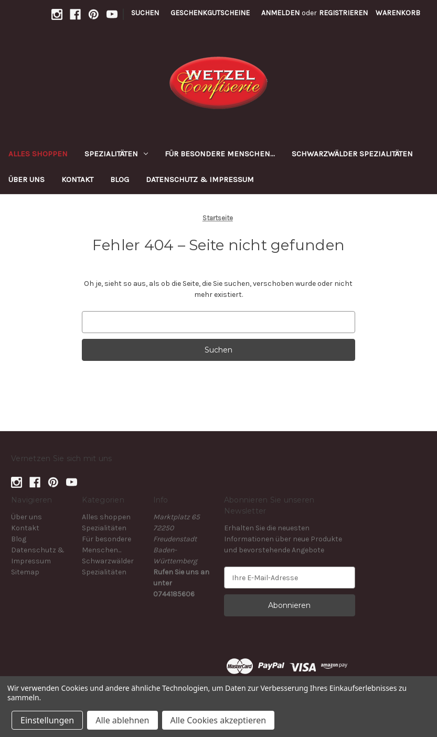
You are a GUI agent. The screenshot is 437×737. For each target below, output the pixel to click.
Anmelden (280, 12)
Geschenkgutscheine (210, 12)
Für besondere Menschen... (220, 153)
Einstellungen (47, 720)
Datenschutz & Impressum (200, 179)
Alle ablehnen (122, 720)
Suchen (145, 12)
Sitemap (25, 572)
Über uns (26, 179)
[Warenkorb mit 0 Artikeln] (398, 13)
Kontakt (77, 179)
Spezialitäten (116, 153)
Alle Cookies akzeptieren (218, 720)
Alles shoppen (38, 153)
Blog (119, 179)
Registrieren (343, 12)
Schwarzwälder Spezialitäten (352, 153)
